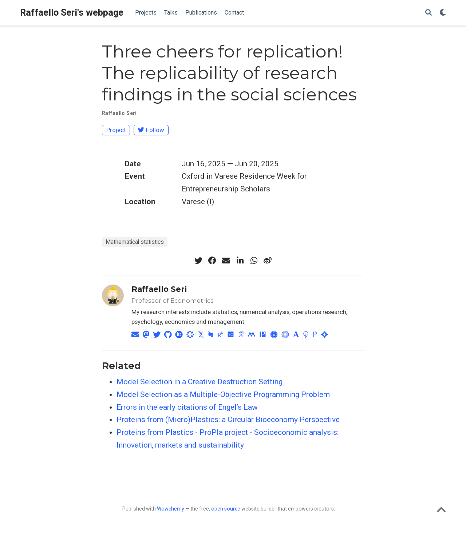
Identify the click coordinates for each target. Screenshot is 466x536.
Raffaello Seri (119, 113)
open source (225, 509)
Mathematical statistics (135, 241)
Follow (151, 130)
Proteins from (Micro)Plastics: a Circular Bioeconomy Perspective (228, 419)
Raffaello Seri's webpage (71, 12)
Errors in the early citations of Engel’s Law (187, 407)
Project (116, 130)
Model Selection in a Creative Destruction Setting (199, 381)
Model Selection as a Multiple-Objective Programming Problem (223, 394)
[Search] (428, 13)
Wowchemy (170, 509)
